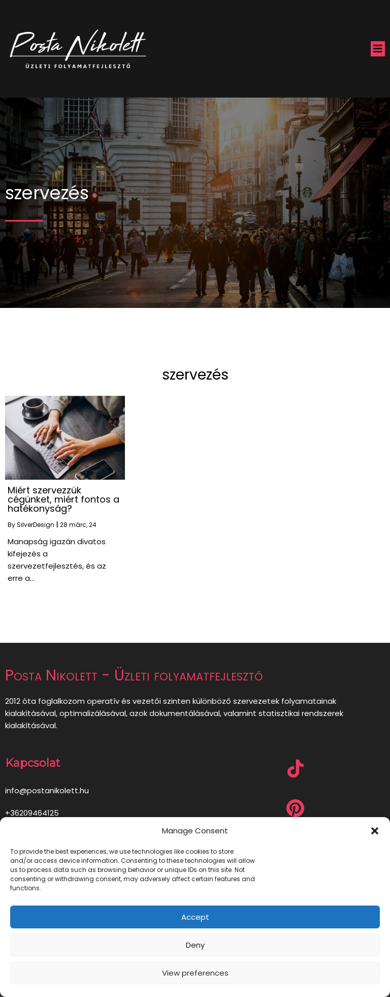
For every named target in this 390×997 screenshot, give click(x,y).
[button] (375, 831)
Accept (195, 917)
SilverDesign (35, 524)
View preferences (195, 973)
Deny (195, 945)
